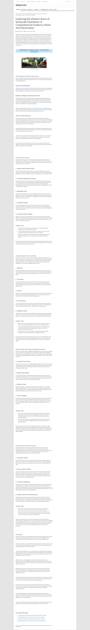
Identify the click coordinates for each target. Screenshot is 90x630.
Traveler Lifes (21, 5)
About (17, 1)
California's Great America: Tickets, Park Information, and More (31, 618)
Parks (55, 9)
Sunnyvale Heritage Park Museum (36, 108)
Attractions (23, 9)
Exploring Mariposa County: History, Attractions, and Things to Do (32, 620)
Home (18, 9)
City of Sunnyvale (22, 596)
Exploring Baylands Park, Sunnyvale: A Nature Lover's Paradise (31, 617)
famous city (30, 9)
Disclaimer (38, 1)
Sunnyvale (18, 78)
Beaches (51, 9)
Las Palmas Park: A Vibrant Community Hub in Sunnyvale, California (32, 615)
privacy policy (45, 1)
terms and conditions (30, 1)
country (36, 9)
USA (24, 13)
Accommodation (44, 9)
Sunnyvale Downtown (20, 88)
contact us (23, 1)
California (20, 13)
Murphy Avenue (44, 171)
